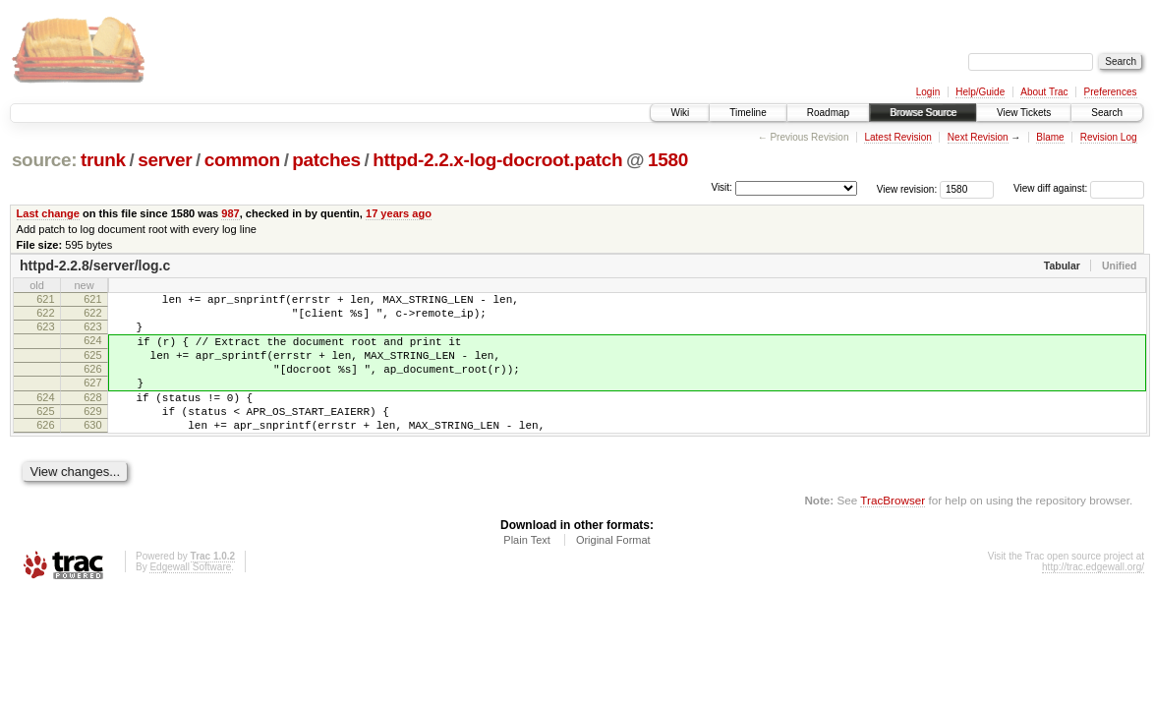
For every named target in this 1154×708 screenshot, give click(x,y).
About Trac (1043, 92)
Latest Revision (897, 137)
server (165, 159)
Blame (1050, 137)
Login (928, 92)
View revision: (907, 188)
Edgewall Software (190, 599)
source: (44, 159)
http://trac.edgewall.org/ (1093, 599)
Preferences (1110, 92)
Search (1107, 112)
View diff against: (1078, 188)
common (242, 159)
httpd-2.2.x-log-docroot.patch (497, 159)
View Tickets (1024, 112)
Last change (48, 213)
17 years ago (399, 213)
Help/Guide (980, 92)
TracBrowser (892, 532)
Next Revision (978, 137)
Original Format (613, 572)
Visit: (721, 187)
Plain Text (526, 572)
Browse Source (923, 112)
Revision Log (1108, 137)
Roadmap (828, 112)
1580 (668, 159)
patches (326, 159)
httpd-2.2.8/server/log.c (95, 265)
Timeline (747, 112)
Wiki (679, 112)
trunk (103, 159)
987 (230, 213)
